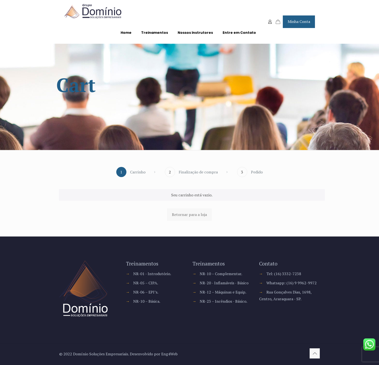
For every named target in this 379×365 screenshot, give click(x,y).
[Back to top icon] (315, 353)
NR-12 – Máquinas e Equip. (223, 292)
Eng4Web (169, 354)
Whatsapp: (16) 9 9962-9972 (291, 283)
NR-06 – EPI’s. (145, 292)
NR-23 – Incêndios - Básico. (223, 301)
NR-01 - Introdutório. (152, 273)
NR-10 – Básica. (146, 301)
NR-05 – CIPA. (145, 283)
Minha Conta (299, 21)
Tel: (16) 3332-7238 (283, 273)
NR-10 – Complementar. (221, 273)
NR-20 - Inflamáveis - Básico (224, 283)
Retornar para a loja (189, 214)
